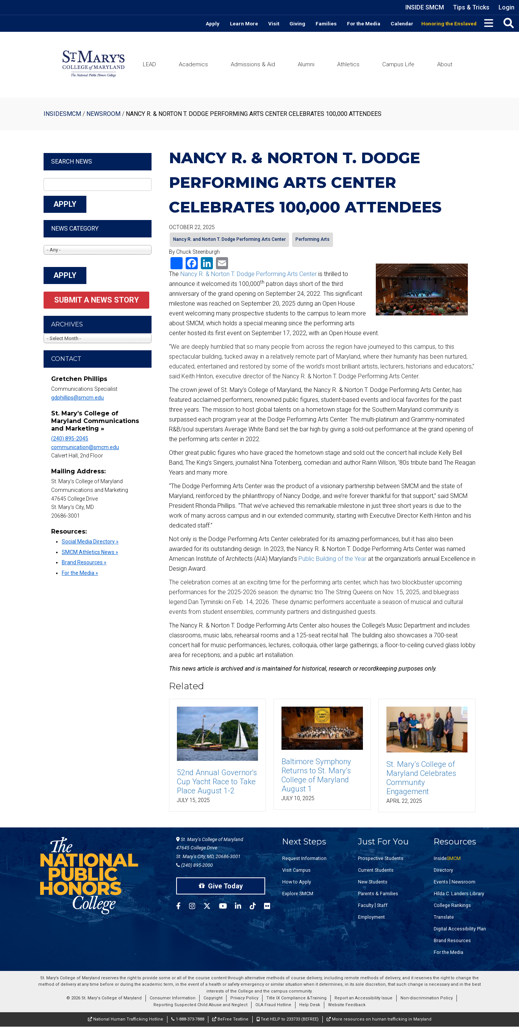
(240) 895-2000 (194, 865)
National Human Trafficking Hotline (125, 1019)
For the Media (363, 23)
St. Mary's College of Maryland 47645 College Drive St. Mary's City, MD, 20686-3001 (209, 848)
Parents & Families (378, 893)
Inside (447, 858)
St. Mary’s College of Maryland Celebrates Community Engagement (421, 778)
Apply (212, 23)
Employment (371, 917)
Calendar (402, 23)
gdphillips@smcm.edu (77, 398)
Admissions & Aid (253, 64)
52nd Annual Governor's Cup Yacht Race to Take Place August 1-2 (217, 781)
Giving (297, 23)
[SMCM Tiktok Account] (257, 907)
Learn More (244, 23)
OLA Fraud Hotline (273, 1004)
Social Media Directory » (90, 541)
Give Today (221, 886)
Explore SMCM (297, 893)
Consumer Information (172, 998)
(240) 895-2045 (69, 438)
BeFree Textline (230, 1019)
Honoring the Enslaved (449, 23)
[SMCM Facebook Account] (182, 907)
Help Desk (309, 1004)
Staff (382, 905)
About (444, 64)
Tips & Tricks (471, 7)
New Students (373, 882)
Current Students (376, 870)
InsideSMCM (62, 113)
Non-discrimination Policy (426, 998)
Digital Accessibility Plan (460, 929)
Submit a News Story (96, 299)
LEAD (149, 64)
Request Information (304, 858)
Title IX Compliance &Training (296, 998)
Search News (71, 161)
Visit (273, 23)
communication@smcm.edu (85, 447)
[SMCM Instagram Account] (196, 907)
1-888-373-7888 (187, 1019)
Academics (193, 64)
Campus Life (398, 64)
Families (326, 23)
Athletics (348, 64)
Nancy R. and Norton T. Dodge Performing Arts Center (229, 239)
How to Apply (296, 882)
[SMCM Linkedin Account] (242, 907)
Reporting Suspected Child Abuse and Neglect (200, 1004)
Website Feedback (347, 1004)
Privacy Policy (244, 998)
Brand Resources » (84, 562)
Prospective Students (380, 858)
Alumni (306, 64)
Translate (444, 917)
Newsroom (103, 113)
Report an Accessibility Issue (363, 998)
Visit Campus (296, 870)
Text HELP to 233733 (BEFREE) (287, 1019)
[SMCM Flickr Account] (271, 907)
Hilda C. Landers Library (459, 893)
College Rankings (452, 905)
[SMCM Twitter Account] (211, 907)
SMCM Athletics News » (90, 552)
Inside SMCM (424, 7)
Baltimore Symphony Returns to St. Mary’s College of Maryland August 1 (316, 775)
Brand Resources (452, 940)
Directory (443, 870)
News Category (74, 228)
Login (506, 7)
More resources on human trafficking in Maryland (379, 1019)
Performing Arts (312, 239)
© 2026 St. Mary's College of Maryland (104, 998)
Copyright (212, 998)
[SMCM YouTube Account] (227, 907)
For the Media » (80, 573)
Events (441, 882)
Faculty (366, 905)
